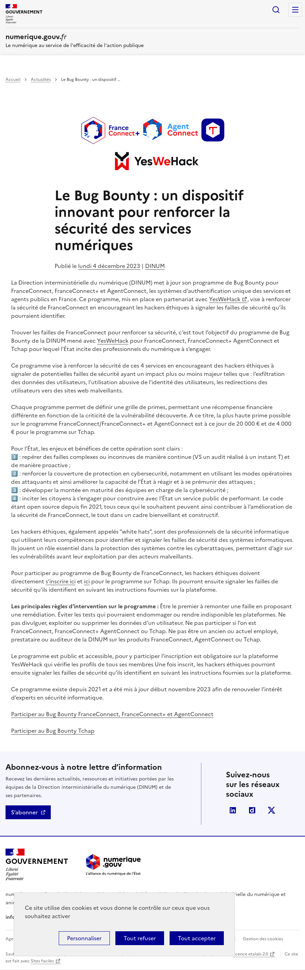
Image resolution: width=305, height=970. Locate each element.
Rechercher (276, 10)
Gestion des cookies (263, 939)
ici (87, 581)
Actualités (41, 79)
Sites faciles (42, 961)
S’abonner (24, 812)
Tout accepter (197, 938)
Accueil (13, 79)
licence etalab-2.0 (250, 954)
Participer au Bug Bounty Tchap (53, 731)
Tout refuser (140, 938)
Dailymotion (252, 810)
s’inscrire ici (61, 581)
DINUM (155, 266)
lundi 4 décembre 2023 (109, 266)
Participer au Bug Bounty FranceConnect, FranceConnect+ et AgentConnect (112, 714)
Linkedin (233, 810)
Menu (295, 10)
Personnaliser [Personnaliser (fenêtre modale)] (84, 938)
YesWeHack (224, 299)
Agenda (13, 939)
